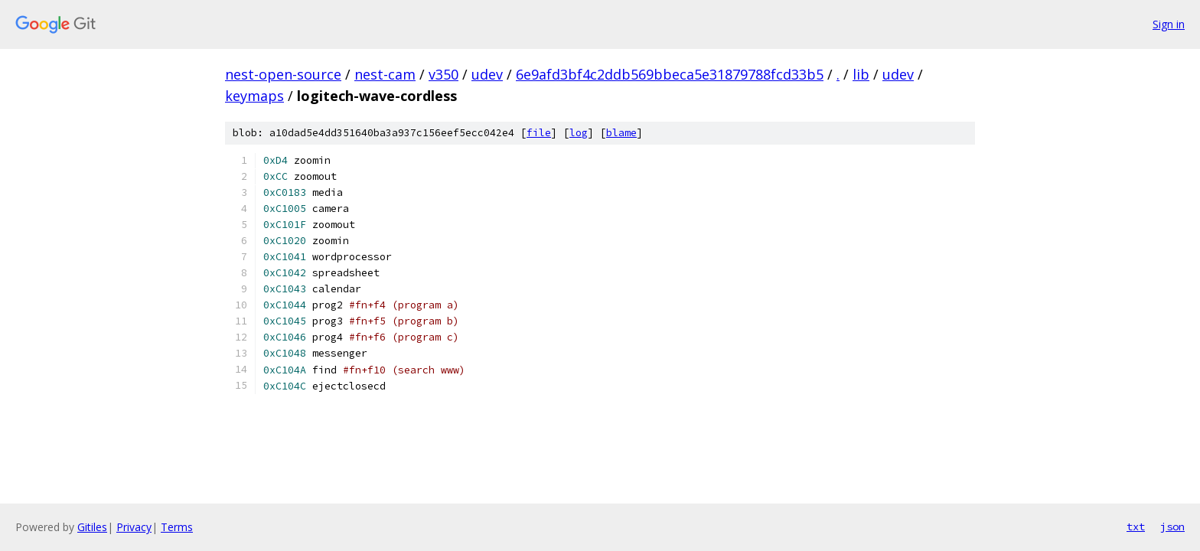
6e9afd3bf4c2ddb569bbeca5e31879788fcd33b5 (669, 74)
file (539, 132)
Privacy (134, 527)
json (1172, 526)
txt (1136, 526)
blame (621, 132)
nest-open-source (283, 74)
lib (861, 74)
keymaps (254, 95)
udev (487, 74)
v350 (443, 74)
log (578, 132)
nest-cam (385, 74)
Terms (177, 527)
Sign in (1169, 24)
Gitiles (92, 527)
